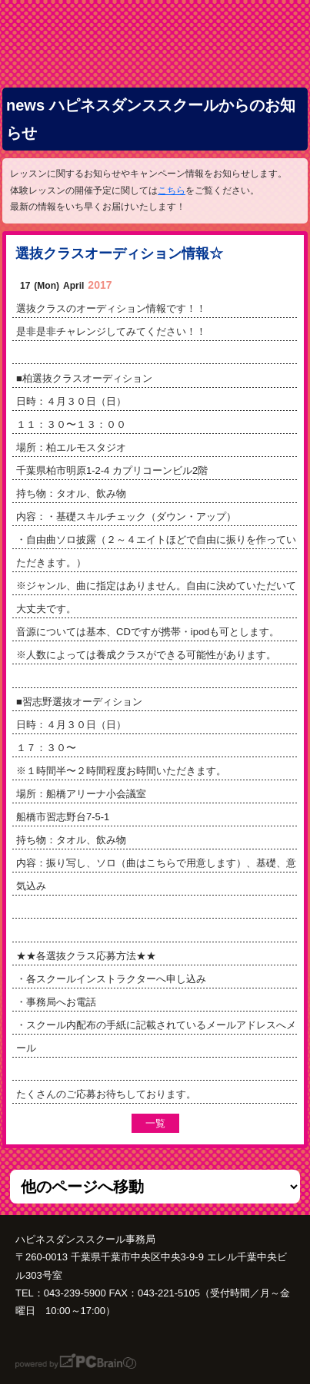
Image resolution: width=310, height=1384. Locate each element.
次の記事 (102, 1123)
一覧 (155, 1123)
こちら (171, 190)
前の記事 (208, 1123)
